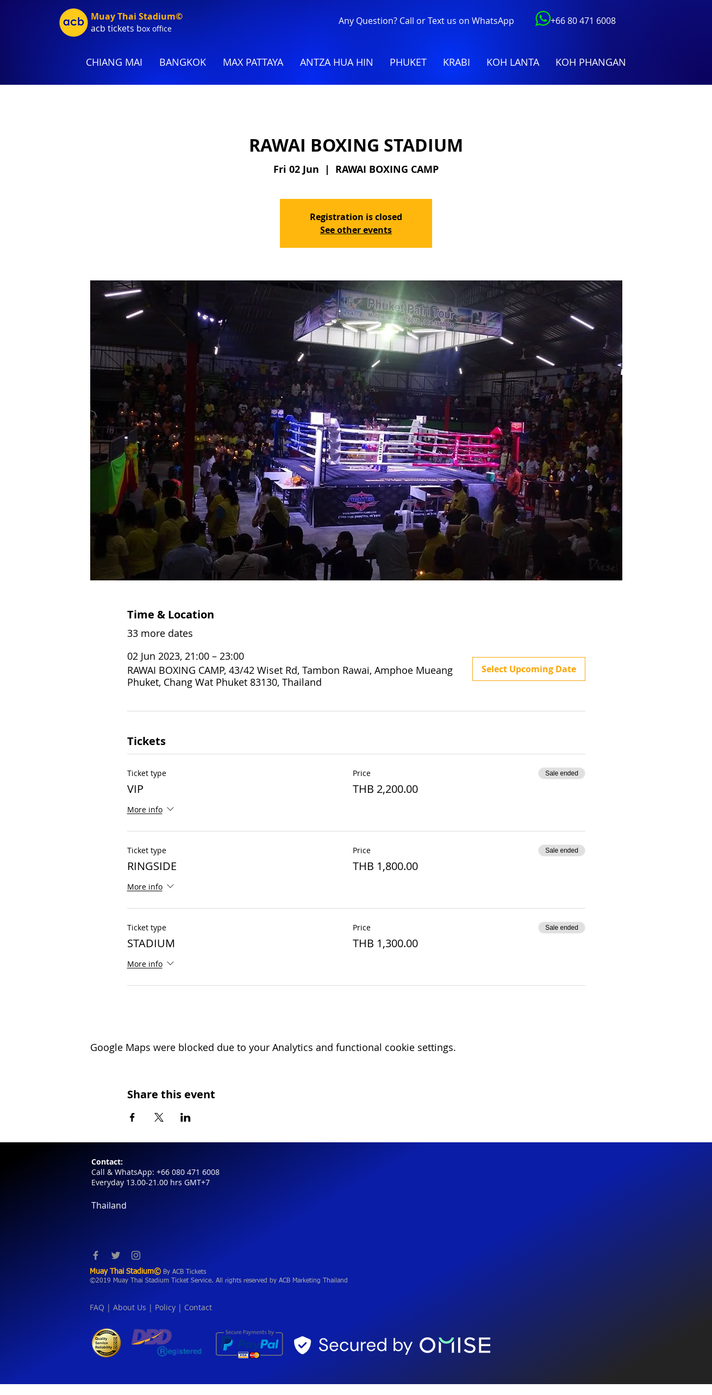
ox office (157, 28)
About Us (129, 1307)
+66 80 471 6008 (583, 21)
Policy (165, 1307)
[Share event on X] (159, 1117)
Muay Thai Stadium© (137, 16)
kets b (129, 28)
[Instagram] (136, 1255)
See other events (356, 230)
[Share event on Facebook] (132, 1117)
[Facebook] (96, 1255)
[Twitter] (116, 1255)
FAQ (97, 1307)
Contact (198, 1307)
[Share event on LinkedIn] (185, 1117)
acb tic (104, 28)
